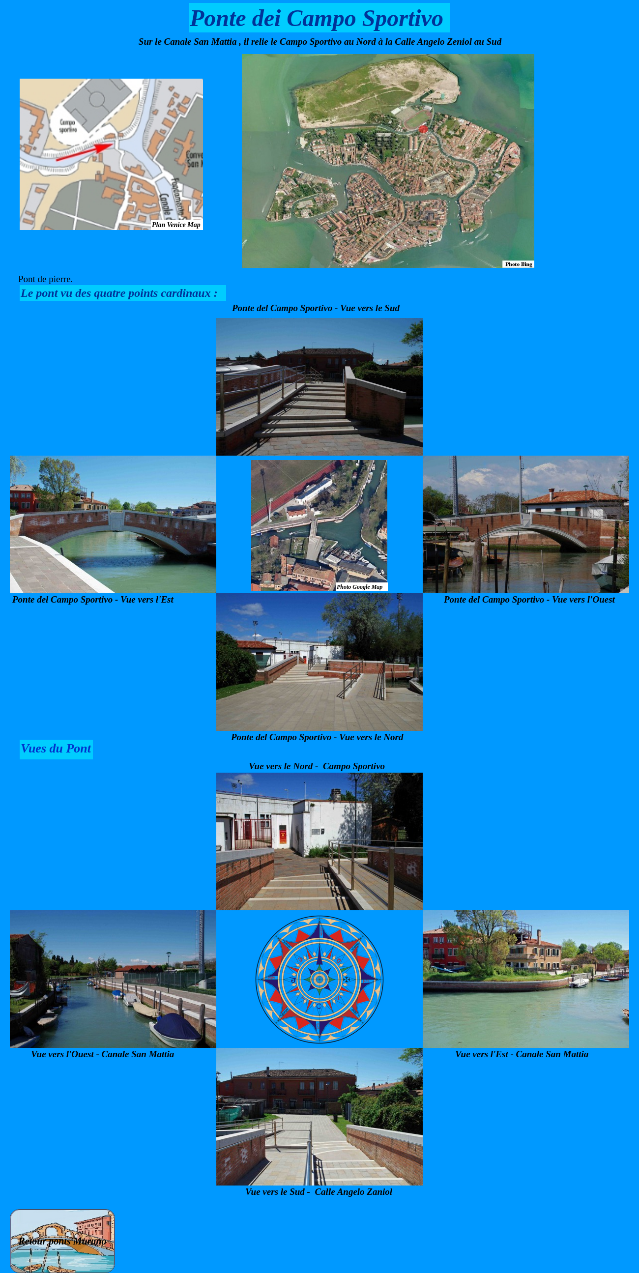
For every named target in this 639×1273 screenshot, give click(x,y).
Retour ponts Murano (63, 1241)
